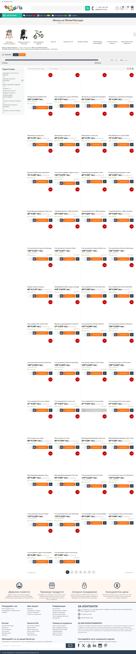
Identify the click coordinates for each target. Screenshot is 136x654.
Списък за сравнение (34, 614)
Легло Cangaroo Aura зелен (35, 438)
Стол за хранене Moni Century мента (119, 401)
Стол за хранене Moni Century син (64, 401)
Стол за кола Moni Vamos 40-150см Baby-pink (66, 514)
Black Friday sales (32, 629)
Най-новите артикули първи (37, 68)
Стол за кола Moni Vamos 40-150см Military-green (37, 514)
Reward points (6, 633)
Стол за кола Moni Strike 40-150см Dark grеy (39, 362)
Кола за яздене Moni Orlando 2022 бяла (120, 287)
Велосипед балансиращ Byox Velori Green (121, 438)
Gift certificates (6, 629)
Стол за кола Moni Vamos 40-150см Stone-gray (121, 475)
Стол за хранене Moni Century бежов (38, 401)
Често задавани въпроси (61, 616)
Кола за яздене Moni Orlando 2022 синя (93, 287)
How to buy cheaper (33, 626)
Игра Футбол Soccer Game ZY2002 (119, 135)
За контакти (56, 609)
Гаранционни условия (60, 610)
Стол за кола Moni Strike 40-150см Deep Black (66, 362)
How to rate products (59, 626)
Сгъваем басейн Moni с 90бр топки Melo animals (66, 211)
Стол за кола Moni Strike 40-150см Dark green (120, 324)
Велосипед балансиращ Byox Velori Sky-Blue (66, 475)
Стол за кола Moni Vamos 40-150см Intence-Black (92, 475)
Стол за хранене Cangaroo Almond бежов (94, 514)
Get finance (30, 633)
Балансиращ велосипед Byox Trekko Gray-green (39, 211)
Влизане (30, 609)
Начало (59, 23)
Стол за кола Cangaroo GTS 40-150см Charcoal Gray (120, 362)
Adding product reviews (60, 629)
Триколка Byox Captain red (62, 135)
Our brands (5, 631)
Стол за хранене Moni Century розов (92, 401)
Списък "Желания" (33, 612)
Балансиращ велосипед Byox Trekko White (119, 172)
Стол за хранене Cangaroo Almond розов (39, 552)
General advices (32, 635)
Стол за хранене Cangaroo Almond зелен (121, 514)
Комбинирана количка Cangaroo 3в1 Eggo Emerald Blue (66, 287)
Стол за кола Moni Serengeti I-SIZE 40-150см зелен (93, 324)
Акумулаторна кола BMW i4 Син (37, 97)
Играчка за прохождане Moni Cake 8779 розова (66, 324)
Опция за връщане (59, 612)
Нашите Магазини (8, 626)
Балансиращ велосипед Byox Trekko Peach (92, 172)
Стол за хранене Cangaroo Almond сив (65, 552)
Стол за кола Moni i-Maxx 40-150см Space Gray (121, 248)
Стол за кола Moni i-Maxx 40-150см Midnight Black (65, 248)
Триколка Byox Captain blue (35, 135)
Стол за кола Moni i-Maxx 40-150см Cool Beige (94, 248)
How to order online (33, 631)
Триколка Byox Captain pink (90, 135)
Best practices (31, 627)
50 (55, 68)
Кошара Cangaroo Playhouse (35, 287)
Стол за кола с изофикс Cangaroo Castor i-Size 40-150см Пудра (66, 172)
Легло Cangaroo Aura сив (61, 438)
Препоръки (56, 618)
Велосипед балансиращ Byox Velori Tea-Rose (93, 438)
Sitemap (4, 635)
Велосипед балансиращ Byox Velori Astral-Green (38, 475)
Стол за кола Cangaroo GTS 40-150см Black (93, 362)
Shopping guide (57, 631)
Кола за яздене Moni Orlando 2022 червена (37, 324)
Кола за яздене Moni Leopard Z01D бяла (66, 97)
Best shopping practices (60, 627)
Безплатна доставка (59, 614)
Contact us (5, 627)
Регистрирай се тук (8, 609)
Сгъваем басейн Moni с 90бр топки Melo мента (93, 211)
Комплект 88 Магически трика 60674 (38, 172)
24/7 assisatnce (57, 635)
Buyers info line (57, 633)
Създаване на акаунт (34, 610)
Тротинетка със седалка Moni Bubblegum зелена (121, 97)
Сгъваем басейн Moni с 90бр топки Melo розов (121, 211)
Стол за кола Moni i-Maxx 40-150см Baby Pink (39, 248)
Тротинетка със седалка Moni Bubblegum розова (94, 97)
